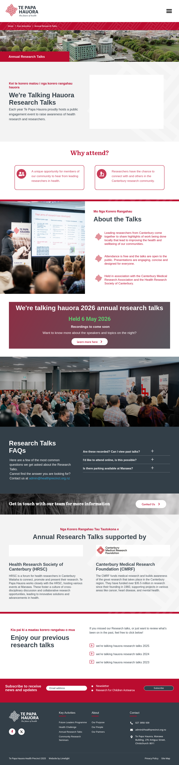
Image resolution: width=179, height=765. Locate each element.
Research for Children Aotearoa (115, 690)
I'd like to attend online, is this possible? (110, 460)
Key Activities (24, 26)
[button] (169, 11)
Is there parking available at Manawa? (108, 468)
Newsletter (102, 686)
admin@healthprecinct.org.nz (49, 478)
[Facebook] (12, 731)
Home (10, 26)
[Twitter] (21, 731)
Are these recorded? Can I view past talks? (111, 451)
